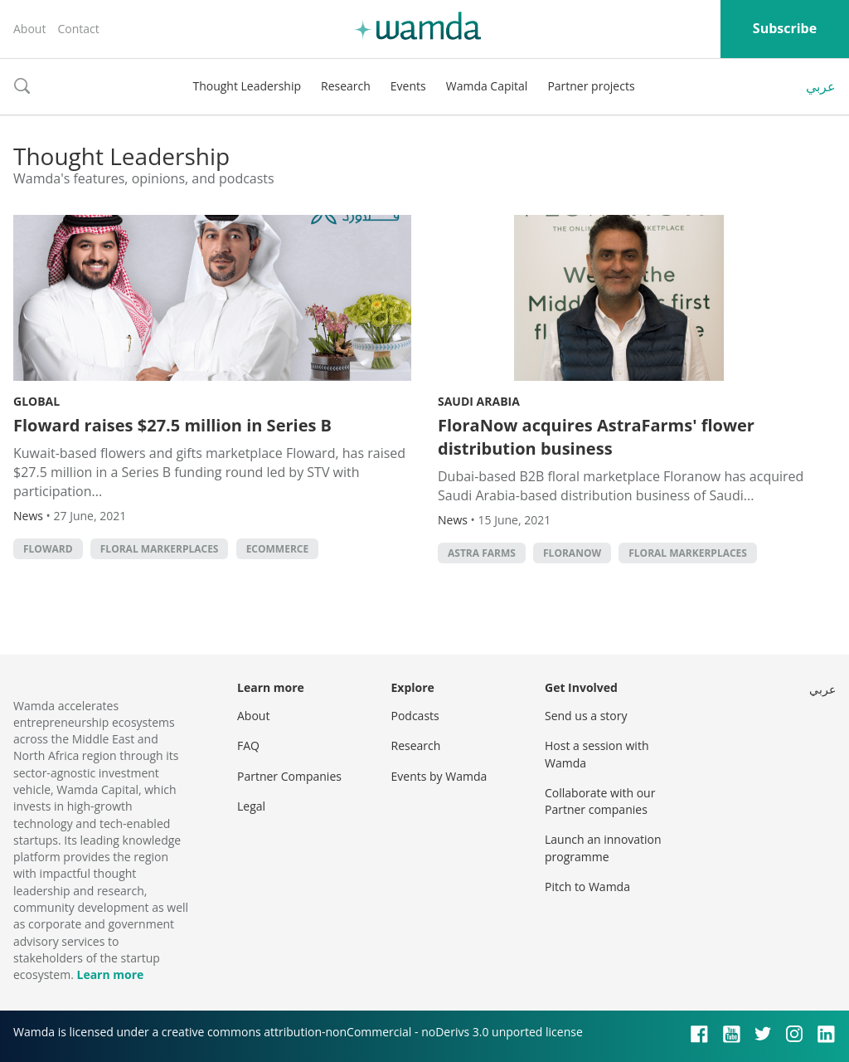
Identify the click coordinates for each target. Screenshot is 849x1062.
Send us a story (586, 715)
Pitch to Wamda (587, 886)
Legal (251, 806)
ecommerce (277, 549)
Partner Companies (289, 776)
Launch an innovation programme (603, 847)
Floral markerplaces (159, 549)
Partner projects (590, 86)
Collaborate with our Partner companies (600, 801)
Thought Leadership (246, 86)
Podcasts (415, 715)
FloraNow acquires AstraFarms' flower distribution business (596, 437)
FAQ (248, 745)
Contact (78, 29)
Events (408, 86)
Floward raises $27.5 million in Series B (172, 425)
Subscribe (785, 28)
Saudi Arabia (479, 401)
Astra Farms (482, 553)
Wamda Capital (487, 86)
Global (36, 401)
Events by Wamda (439, 776)
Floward (48, 549)
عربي (821, 86)
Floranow (572, 553)
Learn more (109, 974)
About (29, 29)
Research (346, 86)
